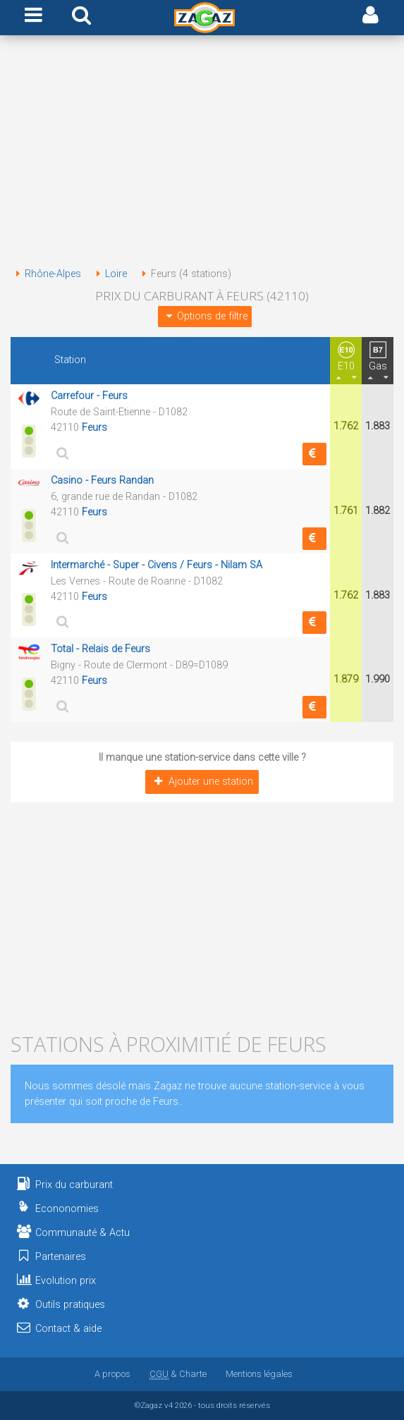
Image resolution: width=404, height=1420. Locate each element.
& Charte (178, 1374)
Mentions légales (259, 1374)
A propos (112, 1374)
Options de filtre (204, 316)
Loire (109, 274)
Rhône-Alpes (46, 274)
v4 (168, 1405)
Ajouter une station (201, 782)
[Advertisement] (202, 153)
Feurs (94, 428)
